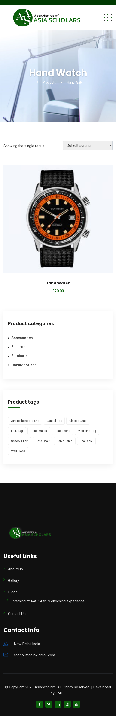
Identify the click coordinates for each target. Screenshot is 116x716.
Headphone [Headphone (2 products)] (62, 431)
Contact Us (17, 614)
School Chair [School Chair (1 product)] (19, 441)
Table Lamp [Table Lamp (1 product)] (65, 441)
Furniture (19, 356)
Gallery (13, 580)
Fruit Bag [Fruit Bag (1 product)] (17, 431)
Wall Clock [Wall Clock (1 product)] (18, 451)
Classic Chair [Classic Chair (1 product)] (77, 420)
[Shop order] (88, 145)
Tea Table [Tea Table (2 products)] (86, 441)
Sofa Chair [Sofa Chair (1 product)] (42, 441)
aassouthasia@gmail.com (34, 655)
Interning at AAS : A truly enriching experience (48, 601)
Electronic (19, 347)
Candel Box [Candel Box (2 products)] (54, 420)
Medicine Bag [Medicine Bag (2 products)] (87, 431)
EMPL (60, 693)
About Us (15, 569)
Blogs (13, 592)
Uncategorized (24, 365)
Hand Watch (58, 283)
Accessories (22, 338)
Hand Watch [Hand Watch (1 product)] (39, 431)
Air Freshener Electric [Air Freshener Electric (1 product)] (25, 420)
